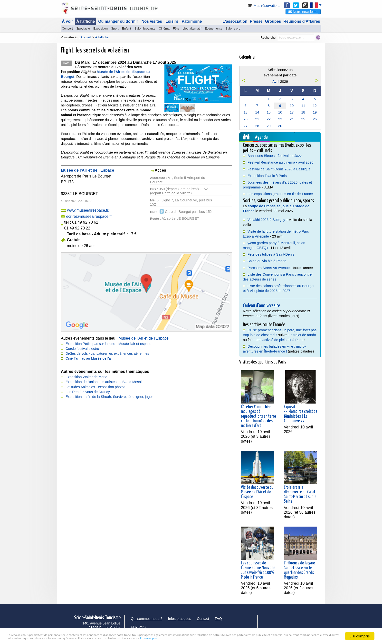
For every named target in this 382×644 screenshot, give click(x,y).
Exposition (100, 28)
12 (315, 106)
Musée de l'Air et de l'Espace (144, 338)
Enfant (126, 28)
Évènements (213, 28)
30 (280, 126)
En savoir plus (309, 638)
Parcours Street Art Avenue (269, 268)
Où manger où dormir (118, 21)
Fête (176, 28)
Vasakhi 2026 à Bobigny (266, 220)
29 (269, 126)
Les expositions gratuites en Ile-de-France (280, 194)
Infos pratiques (179, 619)
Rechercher (268, 37)
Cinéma (164, 28)
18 (303, 112)
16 (280, 112)
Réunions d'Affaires (302, 21)
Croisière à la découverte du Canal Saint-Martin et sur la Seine (300, 494)
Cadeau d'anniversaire (261, 305)
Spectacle (83, 28)
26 (315, 119)
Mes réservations (263, 6)
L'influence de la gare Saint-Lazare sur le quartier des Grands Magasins (299, 570)
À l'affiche (85, 21)
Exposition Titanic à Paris (267, 176)
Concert (67, 28)
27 (246, 126)
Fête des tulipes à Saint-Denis (271, 254)
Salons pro (232, 28)
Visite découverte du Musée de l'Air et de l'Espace (257, 492)
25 (303, 119)
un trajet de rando (302, 335)
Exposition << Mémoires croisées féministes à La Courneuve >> (300, 414)
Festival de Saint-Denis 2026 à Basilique (279, 169)
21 (257, 119)
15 (269, 112)
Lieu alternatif (191, 28)
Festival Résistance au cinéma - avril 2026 (280, 162)
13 (246, 112)
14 (257, 112)
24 (292, 119)
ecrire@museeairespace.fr (89, 216)
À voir (67, 21)
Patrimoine (192, 21)
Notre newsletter (303, 12)
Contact (203, 619)
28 (257, 126)
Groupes (273, 21)
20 (246, 119)
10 (292, 106)
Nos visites (152, 21)
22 (269, 119)
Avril (275, 81)
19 (315, 112)
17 (292, 112)
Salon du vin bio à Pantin (267, 261)
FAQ (218, 619)
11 (303, 106)
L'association (235, 21)
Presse (256, 21)
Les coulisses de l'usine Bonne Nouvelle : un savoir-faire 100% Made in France (258, 570)
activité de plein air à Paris (282, 340)
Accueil (86, 37)
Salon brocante (144, 28)
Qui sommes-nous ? (146, 619)
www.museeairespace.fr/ (88, 210)
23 (280, 119)
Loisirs (171, 21)
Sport (115, 28)
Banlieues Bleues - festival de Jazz (275, 156)
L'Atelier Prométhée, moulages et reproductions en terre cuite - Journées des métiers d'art (258, 416)
